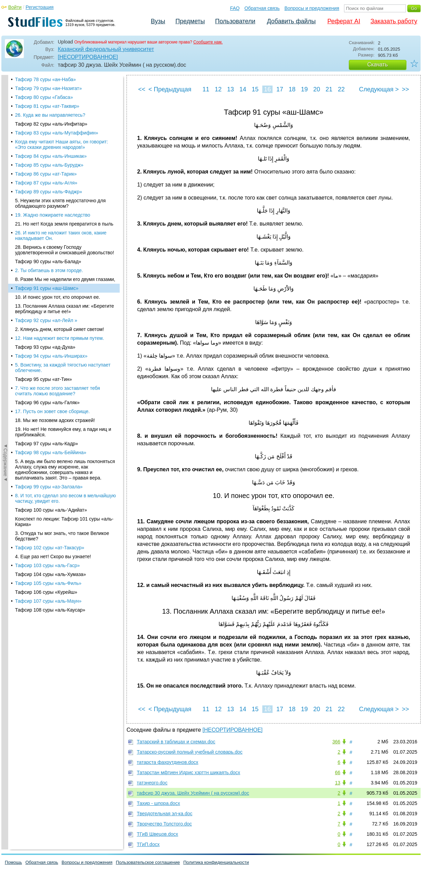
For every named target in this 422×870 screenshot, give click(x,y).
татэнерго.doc (152, 782)
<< (141, 89)
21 (329, 89)
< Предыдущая (170, 89)
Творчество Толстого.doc (164, 824)
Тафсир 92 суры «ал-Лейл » (46, 122)
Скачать (377, 64)
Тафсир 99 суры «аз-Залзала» (49, 288)
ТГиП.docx (148, 844)
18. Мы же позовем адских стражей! (55, 222)
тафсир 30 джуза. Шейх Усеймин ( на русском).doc (193, 793)
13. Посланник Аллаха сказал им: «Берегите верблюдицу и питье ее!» (64, 110)
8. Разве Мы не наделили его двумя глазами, (65, 81)
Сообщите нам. (208, 42)
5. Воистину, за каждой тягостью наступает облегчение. (62, 169)
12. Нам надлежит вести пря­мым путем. (59, 139)
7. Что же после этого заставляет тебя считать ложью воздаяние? (57, 192)
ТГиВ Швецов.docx (157, 834)
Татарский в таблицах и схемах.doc (176, 741)
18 (292, 89)
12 (218, 89)
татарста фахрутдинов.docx (167, 762)
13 (230, 89)
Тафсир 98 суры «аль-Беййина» (50, 254)
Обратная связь (262, 8)
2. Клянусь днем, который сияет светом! (59, 130)
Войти (15, 7)
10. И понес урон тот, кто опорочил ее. (57, 98)
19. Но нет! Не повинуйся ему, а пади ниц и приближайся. (63, 233)
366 (336, 741)
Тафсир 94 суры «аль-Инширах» (51, 157)
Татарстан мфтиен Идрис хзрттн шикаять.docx (188, 772)
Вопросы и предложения (312, 8)
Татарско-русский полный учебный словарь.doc (189, 752)
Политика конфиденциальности (216, 862)
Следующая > (379, 89)
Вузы (158, 21)
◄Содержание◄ (5, 194)
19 (304, 89)
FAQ (235, 8)
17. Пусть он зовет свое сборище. (52, 213)
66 (337, 772)
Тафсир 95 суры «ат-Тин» (43, 180)
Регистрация (40, 7)
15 (255, 89)
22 (341, 89)
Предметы (190, 21)
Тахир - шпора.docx (158, 803)
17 (279, 89)
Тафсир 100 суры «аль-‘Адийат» (51, 311)
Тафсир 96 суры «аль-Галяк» (47, 204)
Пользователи (235, 21)
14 (242, 89)
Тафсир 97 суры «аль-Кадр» (46, 245)
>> (405, 89)
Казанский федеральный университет (106, 49)
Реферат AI (343, 21)
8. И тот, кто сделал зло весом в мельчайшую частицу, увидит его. (65, 299)
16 (267, 89)
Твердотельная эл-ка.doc (165, 813)
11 (205, 89)
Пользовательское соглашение (148, 862)
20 (316, 89)
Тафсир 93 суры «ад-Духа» (45, 148)
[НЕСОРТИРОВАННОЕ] (88, 57)
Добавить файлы (291, 21)
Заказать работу (393, 21)
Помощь (13, 862)
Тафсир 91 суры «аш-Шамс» (46, 89)
